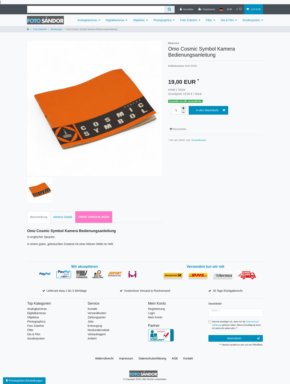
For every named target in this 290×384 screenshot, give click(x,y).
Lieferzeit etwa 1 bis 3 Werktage (67, 290)
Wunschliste (178, 129)
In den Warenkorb (210, 110)
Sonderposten (251, 20)
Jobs (91, 321)
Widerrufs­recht (104, 358)
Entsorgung (95, 325)
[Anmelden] (187, 9)
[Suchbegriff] (95, 9)
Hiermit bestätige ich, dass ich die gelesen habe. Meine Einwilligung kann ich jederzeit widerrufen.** (236, 325)
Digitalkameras (115, 20)
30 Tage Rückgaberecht (228, 290)
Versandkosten (198, 140)
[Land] (221, 9)
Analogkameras (87, 20)
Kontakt (92, 308)
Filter (209, 20)
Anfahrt (92, 338)
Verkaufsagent (97, 334)
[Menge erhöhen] (183, 108)
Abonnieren (243, 338)
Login (151, 313)
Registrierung (156, 308)
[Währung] (229, 9)
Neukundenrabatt (98, 330)
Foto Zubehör (188, 20)
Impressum (126, 358)
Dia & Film (227, 20)
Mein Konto (155, 317)
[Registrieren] (206, 9)
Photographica (162, 20)
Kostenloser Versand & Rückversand (147, 290)
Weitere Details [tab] (62, 217)
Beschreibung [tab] (39, 217)
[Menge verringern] (183, 112)
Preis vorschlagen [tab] (93, 217)
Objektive (139, 20)
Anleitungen (56, 29)
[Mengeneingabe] (176, 110)
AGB (175, 358)
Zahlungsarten (97, 317)
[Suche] (169, 9)
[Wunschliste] (239, 9)
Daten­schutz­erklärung (152, 358)
